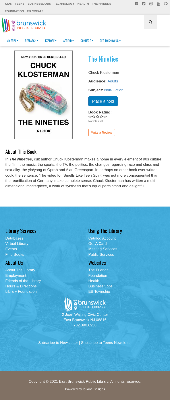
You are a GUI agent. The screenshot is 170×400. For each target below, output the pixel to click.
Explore (51, 40)
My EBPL (12, 40)
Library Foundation (21, 291)
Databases (14, 238)
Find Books (14, 254)
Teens (19, 3)
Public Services (101, 254)
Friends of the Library (23, 281)
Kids (8, 3)
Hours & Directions (21, 286)
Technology (64, 3)
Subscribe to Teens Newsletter (106, 343)
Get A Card (97, 244)
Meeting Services (102, 249)
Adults (113, 81)
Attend (68, 40)
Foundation (14, 11)
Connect (87, 40)
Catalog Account (102, 238)
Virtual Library (17, 244)
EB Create (35, 11)
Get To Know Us (110, 40)
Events (11, 249)
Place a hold (103, 101)
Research (32, 40)
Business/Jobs (39, 3)
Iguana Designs (94, 389)
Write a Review (101, 132)
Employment (15, 275)
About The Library (20, 270)
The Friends (101, 3)
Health (83, 3)
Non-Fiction (114, 90)
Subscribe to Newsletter (58, 343)
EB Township (99, 291)
